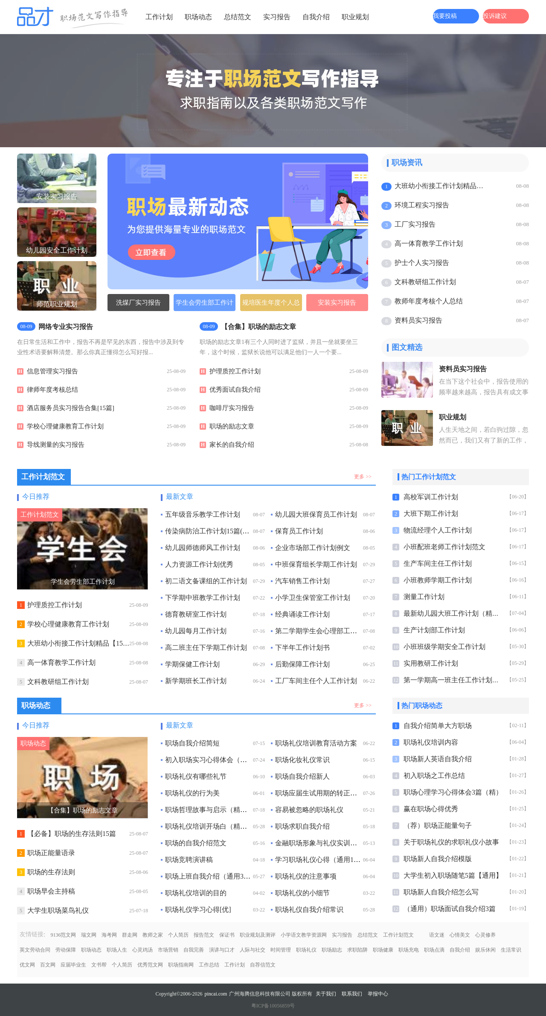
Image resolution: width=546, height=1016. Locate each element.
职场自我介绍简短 (192, 743)
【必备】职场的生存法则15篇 (71, 833)
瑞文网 (88, 935)
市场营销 (168, 950)
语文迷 (436, 935)
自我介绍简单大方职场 (438, 725)
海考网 (109, 935)
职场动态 (198, 16)
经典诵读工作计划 (302, 614)
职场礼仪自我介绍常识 (309, 909)
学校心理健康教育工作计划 (65, 426)
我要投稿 (445, 16)
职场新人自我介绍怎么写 (441, 892)
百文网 (47, 965)
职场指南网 (181, 965)
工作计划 (159, 16)
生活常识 (511, 950)
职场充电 (408, 950)
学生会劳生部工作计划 (204, 305)
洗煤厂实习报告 (138, 302)
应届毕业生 (73, 965)
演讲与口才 (222, 950)
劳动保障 (65, 950)
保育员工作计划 (299, 531)
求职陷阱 (357, 950)
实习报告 (276, 16)
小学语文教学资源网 (304, 935)
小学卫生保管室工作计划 (312, 597)
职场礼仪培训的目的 (196, 893)
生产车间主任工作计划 (438, 563)
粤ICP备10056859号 (273, 1006)
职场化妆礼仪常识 (302, 759)
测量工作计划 (424, 596)
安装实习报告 (337, 302)
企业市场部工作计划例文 (312, 547)
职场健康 (383, 950)
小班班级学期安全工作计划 (444, 646)
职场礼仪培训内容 (431, 742)
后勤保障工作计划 (302, 664)
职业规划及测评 (258, 935)
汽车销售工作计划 (302, 581)
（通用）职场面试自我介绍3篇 (450, 908)
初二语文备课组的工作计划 (206, 581)
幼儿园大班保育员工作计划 (316, 514)
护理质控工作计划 (235, 371)
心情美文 (460, 935)
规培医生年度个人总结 (271, 305)
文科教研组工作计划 (425, 281)
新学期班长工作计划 (196, 680)
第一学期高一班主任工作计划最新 (455, 680)
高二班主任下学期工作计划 (206, 647)
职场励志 (332, 950)
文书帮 (99, 965)
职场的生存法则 (51, 872)
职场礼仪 (306, 950)
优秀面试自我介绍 (235, 389)
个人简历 (178, 935)
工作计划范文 (398, 935)
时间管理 (280, 950)
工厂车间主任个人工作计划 (316, 680)
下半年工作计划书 (302, 647)
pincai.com (215, 994)
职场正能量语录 (51, 852)
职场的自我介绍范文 (196, 843)
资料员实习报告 (418, 320)
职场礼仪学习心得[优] (198, 909)
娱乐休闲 (485, 950)
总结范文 (237, 16)
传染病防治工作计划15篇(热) (208, 531)
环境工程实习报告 (422, 205)
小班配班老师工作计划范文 (444, 546)
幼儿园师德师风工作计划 (202, 547)
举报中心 (378, 994)
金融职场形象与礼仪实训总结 (319, 843)
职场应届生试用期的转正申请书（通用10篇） (343, 793)
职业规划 (355, 16)
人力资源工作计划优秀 (199, 564)
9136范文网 (63, 935)
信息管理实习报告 (52, 371)
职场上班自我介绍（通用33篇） (213, 876)
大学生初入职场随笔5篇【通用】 (453, 875)
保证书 (227, 935)
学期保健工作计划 (192, 664)
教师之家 (152, 935)
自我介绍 (316, 16)
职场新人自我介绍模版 (438, 858)
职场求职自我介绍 (302, 826)
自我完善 (193, 950)
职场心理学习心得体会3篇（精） (453, 792)
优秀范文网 (150, 965)
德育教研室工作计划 (196, 614)
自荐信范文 (263, 965)
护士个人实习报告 (422, 262)
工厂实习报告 (415, 224)
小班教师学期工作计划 (438, 580)
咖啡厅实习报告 (231, 408)
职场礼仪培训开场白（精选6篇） (214, 826)
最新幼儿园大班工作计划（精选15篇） (462, 613)
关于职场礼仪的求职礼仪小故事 (451, 842)
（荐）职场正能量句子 (438, 825)
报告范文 (204, 935)
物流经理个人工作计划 (438, 530)
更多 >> (363, 477)
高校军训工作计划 (431, 497)
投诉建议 (495, 16)
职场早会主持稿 (51, 891)
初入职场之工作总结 (434, 775)
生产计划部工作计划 (434, 630)
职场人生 (117, 950)
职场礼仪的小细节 (302, 893)
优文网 (27, 965)
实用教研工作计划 (431, 663)
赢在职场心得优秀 (431, 808)
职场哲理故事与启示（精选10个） (216, 809)
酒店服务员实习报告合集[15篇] (70, 408)
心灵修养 (485, 935)
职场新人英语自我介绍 (438, 759)
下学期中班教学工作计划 (202, 597)
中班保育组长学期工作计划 (316, 564)
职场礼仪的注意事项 (306, 876)
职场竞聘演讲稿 (189, 859)
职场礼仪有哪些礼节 (196, 776)
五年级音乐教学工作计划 (202, 514)
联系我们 (352, 994)
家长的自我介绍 (231, 444)
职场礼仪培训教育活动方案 (316, 743)
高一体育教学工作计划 (429, 243)
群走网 (129, 935)
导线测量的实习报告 (55, 444)
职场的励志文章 (231, 426)
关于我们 (326, 994)
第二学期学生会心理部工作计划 (323, 631)
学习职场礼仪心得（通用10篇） (323, 859)
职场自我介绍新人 (302, 776)
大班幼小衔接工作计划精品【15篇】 (440, 185)
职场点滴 (434, 950)
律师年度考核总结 (52, 389)
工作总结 (209, 965)
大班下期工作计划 (431, 513)
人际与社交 (252, 950)
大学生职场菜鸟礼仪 (58, 910)
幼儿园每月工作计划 (196, 631)
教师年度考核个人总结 (429, 301)
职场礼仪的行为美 (192, 793)
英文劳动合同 (35, 950)
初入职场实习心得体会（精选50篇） (219, 759)
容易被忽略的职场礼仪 (309, 809)
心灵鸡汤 (142, 950)
